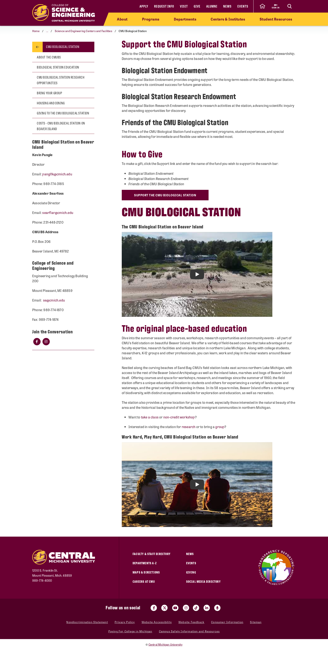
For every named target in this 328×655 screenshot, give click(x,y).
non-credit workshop (179, 417)
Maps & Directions (146, 572)
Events (242, 6)
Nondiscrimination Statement (87, 622)
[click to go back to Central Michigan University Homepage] (262, 6)
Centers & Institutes (228, 19)
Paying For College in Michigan (130, 631)
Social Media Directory (203, 581)
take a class (150, 417)
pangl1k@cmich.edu (57, 174)
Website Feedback (191, 622)
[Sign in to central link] (275, 6)
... (47, 31)
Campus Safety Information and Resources (189, 631)
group (219, 426)
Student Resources (276, 19)
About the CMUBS (49, 57)
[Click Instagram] (46, 341)
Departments (185, 19)
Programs (150, 19)
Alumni (211, 6)
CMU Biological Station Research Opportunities (61, 80)
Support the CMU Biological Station (166, 195)
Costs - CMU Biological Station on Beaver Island (61, 126)
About (122, 19)
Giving (191, 572)
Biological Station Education (58, 67)
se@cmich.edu (54, 300)
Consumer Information (227, 622)
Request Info (164, 6)
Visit (184, 6)
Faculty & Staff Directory (151, 553)
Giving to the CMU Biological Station (63, 113)
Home (36, 31)
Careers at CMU (144, 581)
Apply (144, 6)
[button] (46, 31)
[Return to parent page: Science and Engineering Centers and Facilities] (37, 47)
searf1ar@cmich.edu (57, 212)
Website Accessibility (157, 622)
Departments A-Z (145, 563)
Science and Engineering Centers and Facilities (83, 31)
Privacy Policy (125, 622)
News (227, 6)
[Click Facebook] (36, 341)
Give (197, 6)
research (189, 426)
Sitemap (255, 622)
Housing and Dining (51, 103)
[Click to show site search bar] (289, 6)
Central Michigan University (165, 644)
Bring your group (49, 93)
